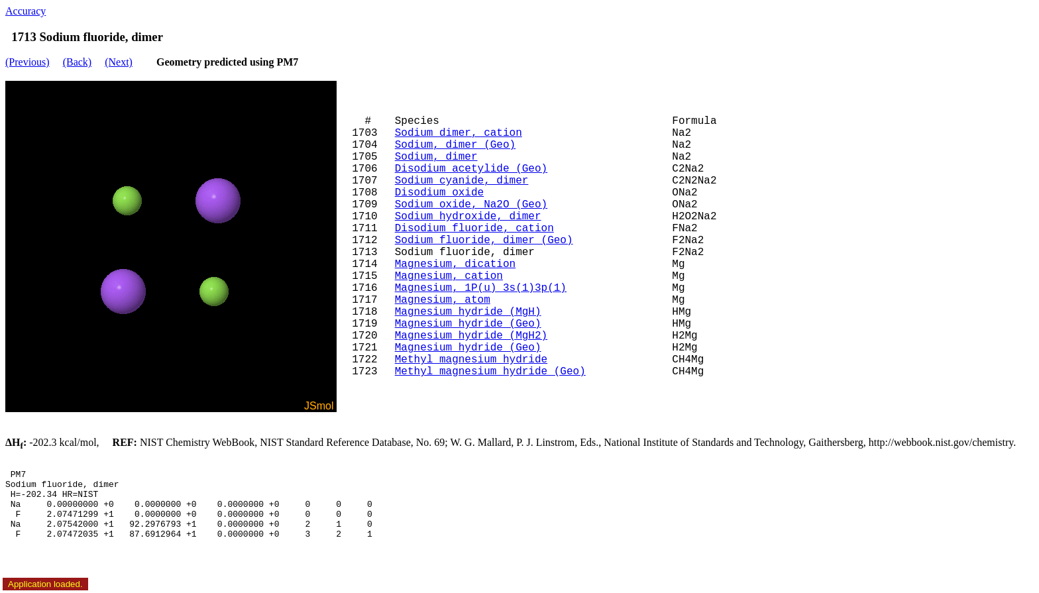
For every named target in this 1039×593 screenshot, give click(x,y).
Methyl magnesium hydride (471, 360)
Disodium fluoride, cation (474, 229)
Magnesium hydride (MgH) (468, 312)
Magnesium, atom (442, 300)
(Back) (77, 62)
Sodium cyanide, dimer (462, 181)
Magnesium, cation (449, 276)
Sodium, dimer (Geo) (455, 145)
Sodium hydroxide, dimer (468, 217)
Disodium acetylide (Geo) (471, 169)
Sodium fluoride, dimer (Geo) (484, 240)
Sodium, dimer (436, 157)
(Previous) (27, 62)
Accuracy (25, 11)
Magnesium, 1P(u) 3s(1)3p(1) (481, 288)
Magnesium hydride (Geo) (468, 324)
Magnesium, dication (455, 264)
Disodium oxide (439, 193)
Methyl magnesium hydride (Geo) (490, 372)
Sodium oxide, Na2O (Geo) (471, 205)
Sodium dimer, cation (458, 133)
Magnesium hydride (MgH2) (471, 336)
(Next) (119, 62)
